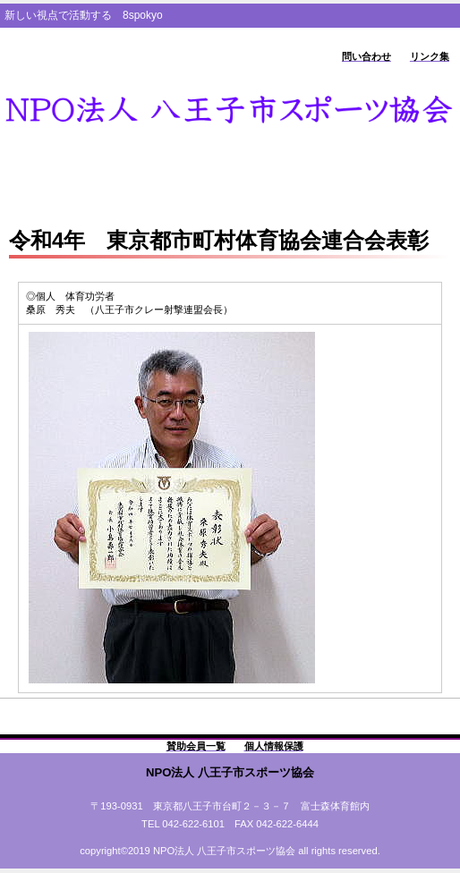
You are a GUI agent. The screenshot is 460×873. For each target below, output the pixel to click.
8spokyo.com (230, 110)
